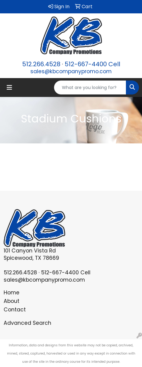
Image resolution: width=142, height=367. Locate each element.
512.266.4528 (41, 64)
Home (11, 292)
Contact (15, 309)
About (11, 301)
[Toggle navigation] (9, 87)
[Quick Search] (90, 87)
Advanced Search (27, 323)
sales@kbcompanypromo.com (71, 71)
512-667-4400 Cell (92, 64)
